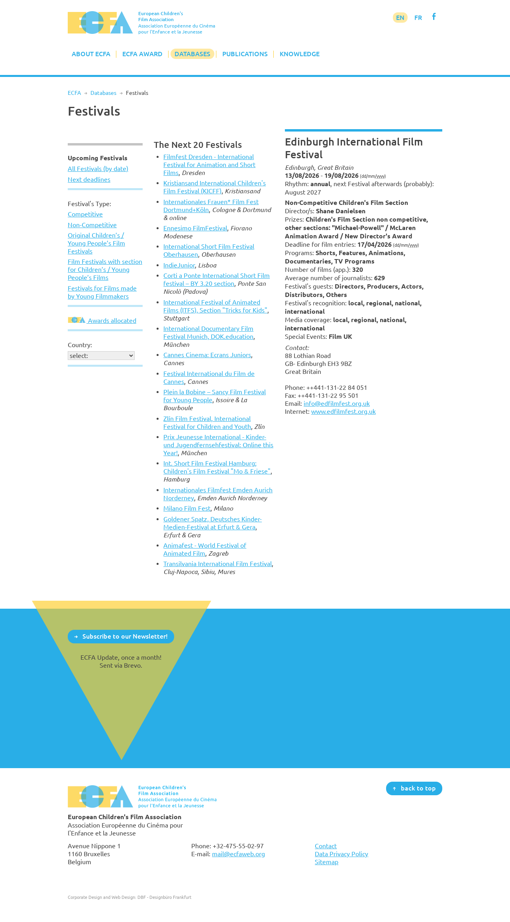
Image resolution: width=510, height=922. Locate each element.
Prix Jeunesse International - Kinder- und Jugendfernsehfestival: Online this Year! (218, 444)
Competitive (85, 214)
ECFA (74, 93)
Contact (326, 845)
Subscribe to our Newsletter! (125, 636)
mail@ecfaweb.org (238, 853)
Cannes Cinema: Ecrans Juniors (207, 354)
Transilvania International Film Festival (217, 563)
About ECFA (91, 54)
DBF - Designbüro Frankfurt (164, 897)
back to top (418, 788)
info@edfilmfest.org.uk (337, 403)
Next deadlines (89, 179)
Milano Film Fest (186, 508)
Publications (245, 54)
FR (418, 18)
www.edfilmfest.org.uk (343, 411)
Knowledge (300, 54)
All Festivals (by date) (98, 168)
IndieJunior (179, 265)
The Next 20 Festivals (198, 144)
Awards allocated (102, 320)
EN (400, 18)
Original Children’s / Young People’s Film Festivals (96, 243)
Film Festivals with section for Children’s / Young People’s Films (105, 269)
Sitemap (326, 861)
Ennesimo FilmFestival (195, 228)
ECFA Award (142, 54)
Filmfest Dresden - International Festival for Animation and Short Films (209, 164)
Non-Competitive (92, 224)
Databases (192, 54)
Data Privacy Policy (341, 853)
